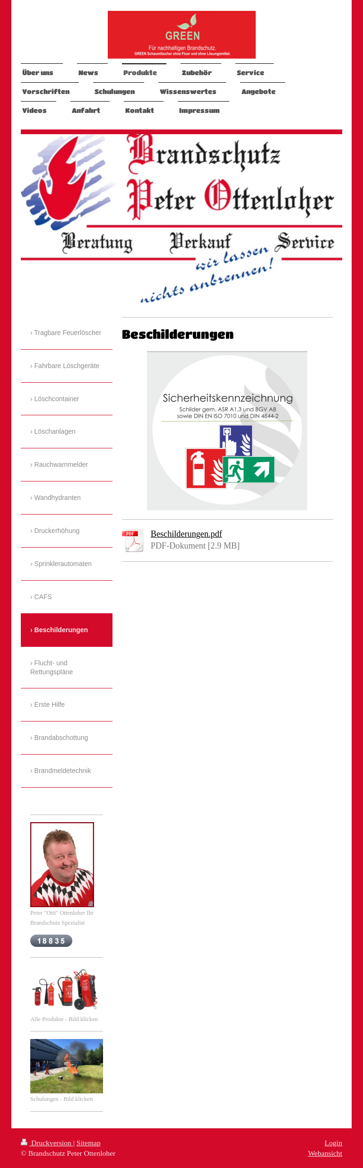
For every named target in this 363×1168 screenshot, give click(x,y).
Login (333, 1143)
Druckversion (47, 1143)
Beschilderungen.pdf (186, 534)
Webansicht (325, 1153)
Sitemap (89, 1143)
